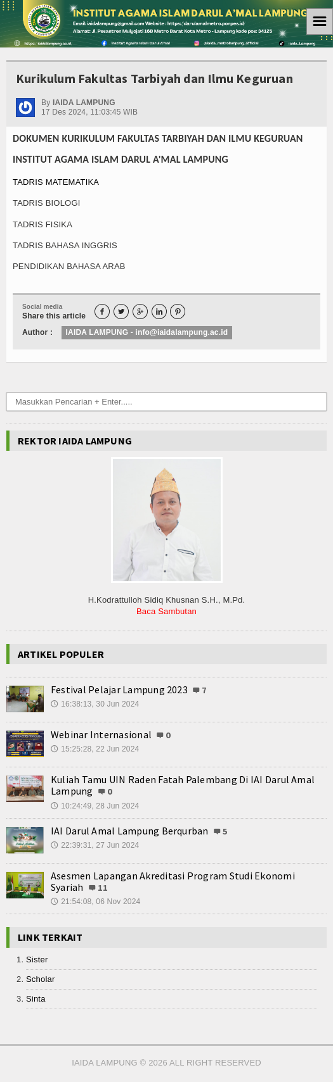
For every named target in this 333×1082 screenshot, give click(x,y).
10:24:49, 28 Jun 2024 (95, 806)
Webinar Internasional (101, 734)
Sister (37, 959)
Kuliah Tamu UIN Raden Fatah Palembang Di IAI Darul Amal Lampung (183, 785)
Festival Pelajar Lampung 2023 (119, 689)
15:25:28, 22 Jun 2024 (95, 749)
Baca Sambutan (166, 611)
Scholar (40, 979)
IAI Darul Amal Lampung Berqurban (130, 830)
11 (103, 887)
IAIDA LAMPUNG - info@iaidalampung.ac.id (147, 332)
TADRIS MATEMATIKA (56, 182)
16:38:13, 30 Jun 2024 (95, 704)
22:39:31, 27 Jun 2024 (95, 845)
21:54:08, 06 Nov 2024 (95, 901)
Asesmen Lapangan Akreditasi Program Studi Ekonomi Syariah (173, 881)
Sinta (36, 998)
